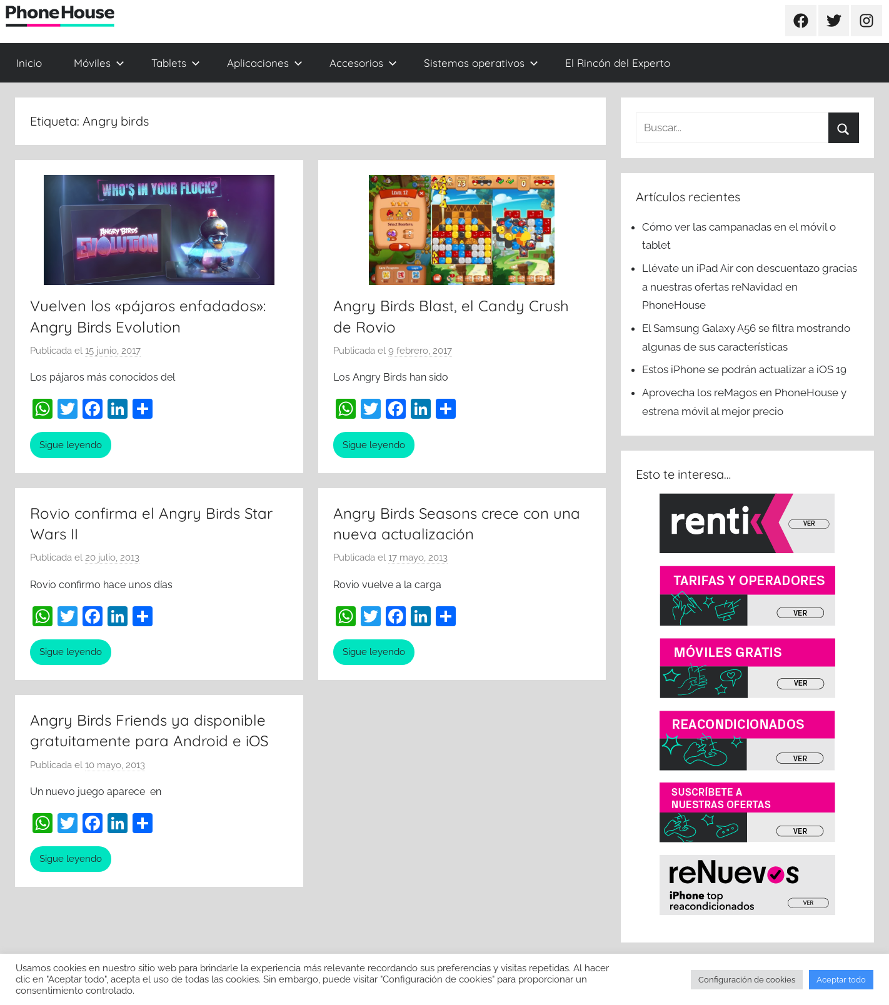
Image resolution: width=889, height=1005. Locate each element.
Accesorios (363, 62)
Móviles (99, 62)
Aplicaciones (265, 62)
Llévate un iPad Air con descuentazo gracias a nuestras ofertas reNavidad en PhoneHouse (749, 287)
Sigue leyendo (70, 445)
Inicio (29, 62)
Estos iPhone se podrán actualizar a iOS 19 (745, 369)
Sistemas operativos (481, 62)
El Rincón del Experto (617, 62)
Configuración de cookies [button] (746, 979)
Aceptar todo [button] (841, 979)
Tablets (175, 62)
